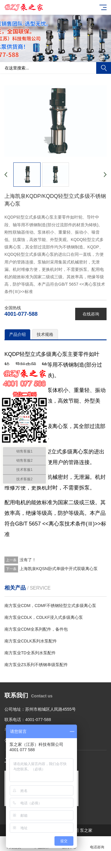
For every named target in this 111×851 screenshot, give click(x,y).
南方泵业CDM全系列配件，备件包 (36, 629)
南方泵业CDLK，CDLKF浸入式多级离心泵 (43, 617)
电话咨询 (97, 843)
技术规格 (45, 334)
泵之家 (86, 830)
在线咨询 (91, 314)
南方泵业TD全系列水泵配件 (30, 652)
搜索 (103, 68)
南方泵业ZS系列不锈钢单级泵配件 (36, 664)
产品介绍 (17, 334)
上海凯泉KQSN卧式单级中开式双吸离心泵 (59, 568)
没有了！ (28, 559)
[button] (55, 56)
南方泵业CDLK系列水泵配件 (30, 641)
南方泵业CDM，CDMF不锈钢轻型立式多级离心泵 (50, 605)
